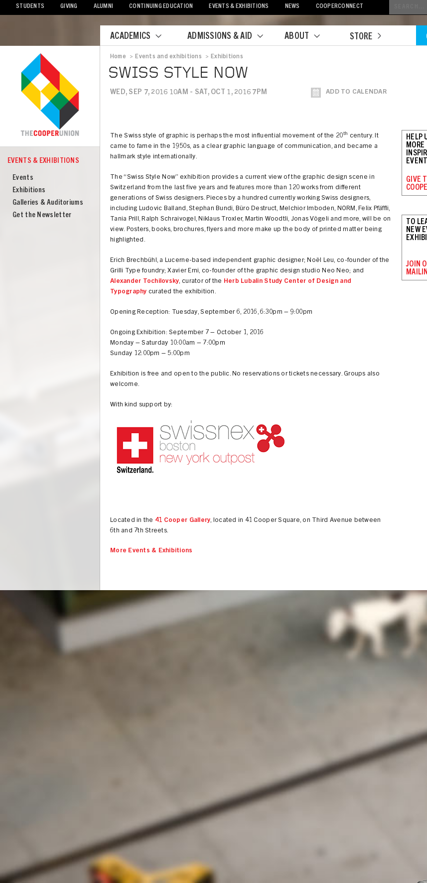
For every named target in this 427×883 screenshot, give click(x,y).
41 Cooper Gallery (182, 520)
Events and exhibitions (168, 57)
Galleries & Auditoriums (47, 203)
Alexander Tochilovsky (144, 281)
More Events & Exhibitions (151, 551)
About (308, 36)
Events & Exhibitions (239, 6)
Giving (69, 6)
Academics (142, 36)
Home (118, 57)
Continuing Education (161, 6)
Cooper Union (49, 95)
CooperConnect (339, 6)
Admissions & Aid (231, 36)
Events (22, 178)
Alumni (104, 6)
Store (365, 37)
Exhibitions (28, 190)
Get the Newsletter (41, 215)
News (292, 6)
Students (30, 6)
